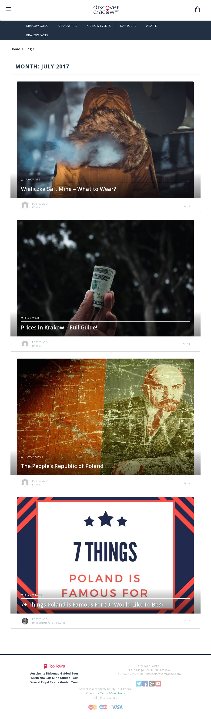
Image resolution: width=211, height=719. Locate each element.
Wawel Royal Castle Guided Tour (54, 682)
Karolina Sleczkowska (50, 623)
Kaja (38, 207)
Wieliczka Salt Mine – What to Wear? (68, 189)
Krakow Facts (37, 35)
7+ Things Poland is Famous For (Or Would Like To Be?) (92, 604)
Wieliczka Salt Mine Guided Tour (54, 678)
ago (40, 203)
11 (188, 344)
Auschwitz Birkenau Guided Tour (54, 673)
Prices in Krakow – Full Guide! (59, 327)
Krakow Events (99, 26)
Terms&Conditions (112, 693)
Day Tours (128, 26)
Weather (152, 26)
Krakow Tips (67, 26)
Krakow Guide (37, 26)
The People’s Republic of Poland (62, 466)
